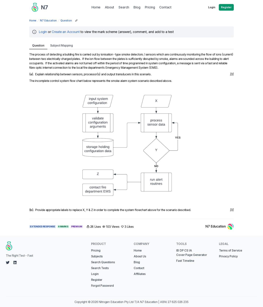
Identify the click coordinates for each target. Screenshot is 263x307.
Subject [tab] (61, 45)
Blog (137, 262)
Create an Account (65, 32)
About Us (140, 256)
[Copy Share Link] (76, 20)
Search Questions (103, 262)
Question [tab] (38, 45)
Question (66, 20)
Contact (139, 268)
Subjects (97, 256)
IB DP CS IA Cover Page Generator (191, 253)
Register (226, 7)
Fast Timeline (185, 260)
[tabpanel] (131, 133)
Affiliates (140, 274)
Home (32, 20)
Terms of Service (230, 250)
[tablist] (131, 45)
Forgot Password (102, 285)
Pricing (95, 250)
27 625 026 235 (178, 302)
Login (211, 7)
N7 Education (48, 20)
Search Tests (100, 268)
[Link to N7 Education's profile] (219, 226)
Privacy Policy (228, 256)
